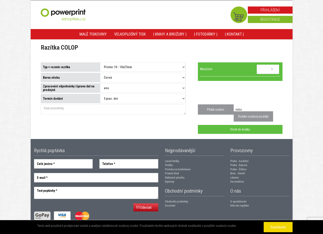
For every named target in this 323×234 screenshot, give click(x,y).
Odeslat (146, 207)
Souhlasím (278, 227)
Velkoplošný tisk (130, 34)
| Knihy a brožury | (169, 34)
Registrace (270, 19)
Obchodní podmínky (176, 201)
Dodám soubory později (253, 116)
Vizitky (169, 165)
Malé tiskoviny (93, 34)
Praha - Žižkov (238, 169)
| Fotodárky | (205, 34)
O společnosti (238, 201)
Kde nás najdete (239, 205)
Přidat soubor (215, 109)
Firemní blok (172, 173)
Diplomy (169, 181)
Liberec (234, 177)
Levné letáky (172, 161)
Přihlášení (270, 10)
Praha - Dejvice (238, 165)
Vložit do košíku (240, 129)
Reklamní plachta (174, 177)
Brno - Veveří (237, 173)
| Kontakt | (234, 34)
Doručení (170, 205)
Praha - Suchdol (239, 161)
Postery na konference (177, 169)
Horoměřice (237, 181)
